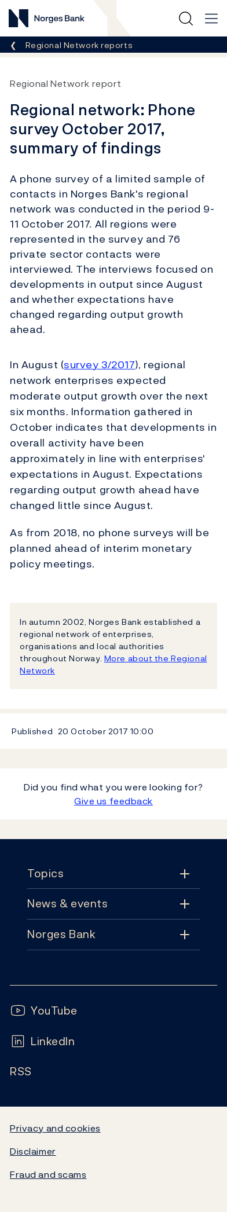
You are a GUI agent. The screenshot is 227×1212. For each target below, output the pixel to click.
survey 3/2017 (99, 364)
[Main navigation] (211, 18)
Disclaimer (33, 1151)
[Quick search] (186, 18)
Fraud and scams (48, 1174)
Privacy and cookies (55, 1128)
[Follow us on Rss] (21, 1071)
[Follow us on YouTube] (44, 1010)
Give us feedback (113, 801)
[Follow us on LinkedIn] (42, 1041)
